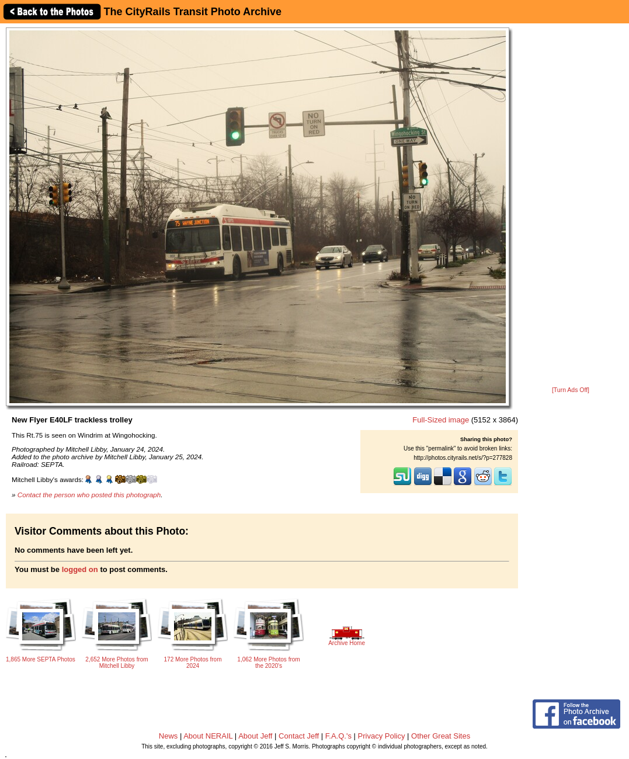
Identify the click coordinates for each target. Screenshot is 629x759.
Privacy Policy (381, 736)
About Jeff (255, 736)
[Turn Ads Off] (570, 390)
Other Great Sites (440, 736)
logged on (80, 569)
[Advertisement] (570, 205)
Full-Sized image (440, 419)
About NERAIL (207, 736)
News (168, 736)
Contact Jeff (299, 736)
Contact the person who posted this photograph (89, 494)
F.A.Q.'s (338, 736)
